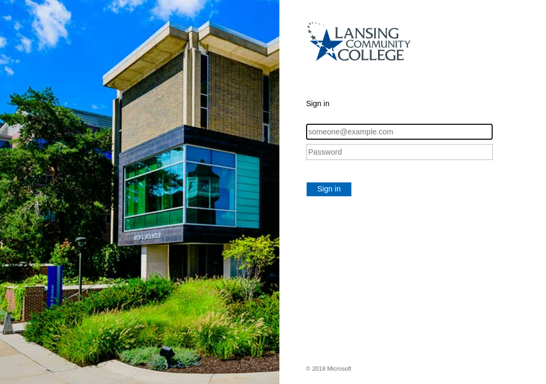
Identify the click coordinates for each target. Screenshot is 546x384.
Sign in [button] (329, 189)
